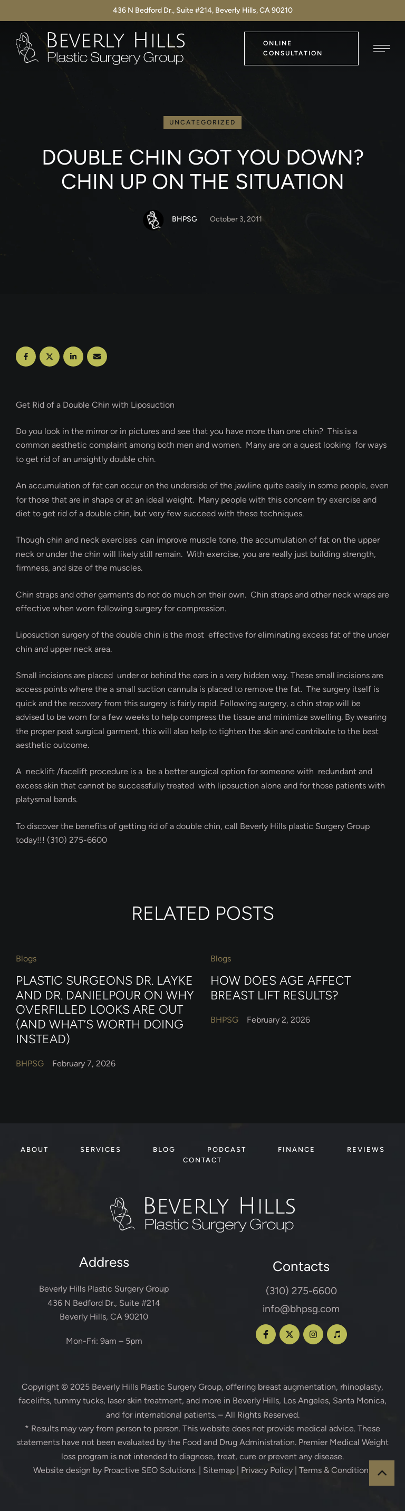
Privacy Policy (267, 1470)
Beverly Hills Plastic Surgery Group (156, 1387)
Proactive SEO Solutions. (150, 1470)
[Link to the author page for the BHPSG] (153, 219)
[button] (301, 48)
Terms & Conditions (335, 1470)
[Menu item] (35, 1149)
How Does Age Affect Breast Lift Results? (280, 988)
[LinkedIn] (73, 357)
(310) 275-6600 (301, 1291)
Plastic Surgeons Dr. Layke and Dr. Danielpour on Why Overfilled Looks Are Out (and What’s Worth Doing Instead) (105, 1009)
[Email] (97, 357)
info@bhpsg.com (301, 1309)
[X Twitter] (50, 357)
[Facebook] (26, 357)
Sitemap (219, 1470)
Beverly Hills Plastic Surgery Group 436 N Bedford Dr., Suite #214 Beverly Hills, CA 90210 (104, 1303)
